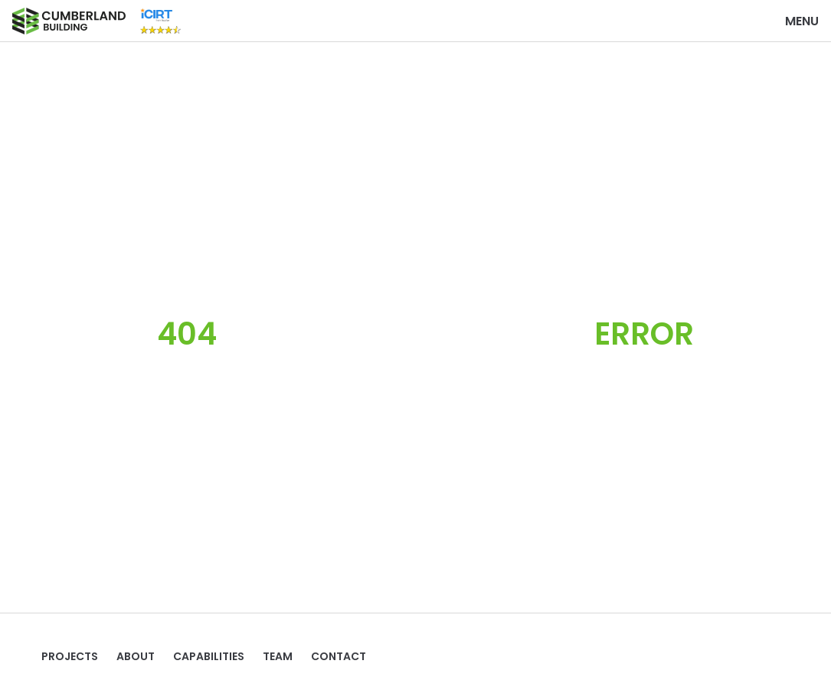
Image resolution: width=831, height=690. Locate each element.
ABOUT (135, 656)
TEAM (278, 656)
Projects (69, 656)
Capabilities (208, 656)
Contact (338, 656)
